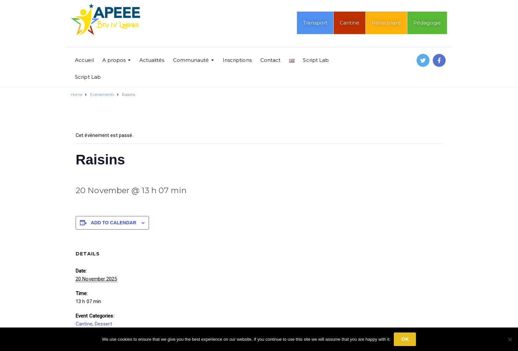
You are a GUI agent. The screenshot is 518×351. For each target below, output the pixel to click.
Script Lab (316, 60)
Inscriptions (237, 60)
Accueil (84, 60)
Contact (270, 60)
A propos (114, 60)
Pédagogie (427, 23)
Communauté (191, 60)
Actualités (152, 60)
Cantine (349, 23)
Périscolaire (386, 23)
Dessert (103, 324)
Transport (315, 23)
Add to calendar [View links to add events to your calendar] (113, 222)
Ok (405, 339)
